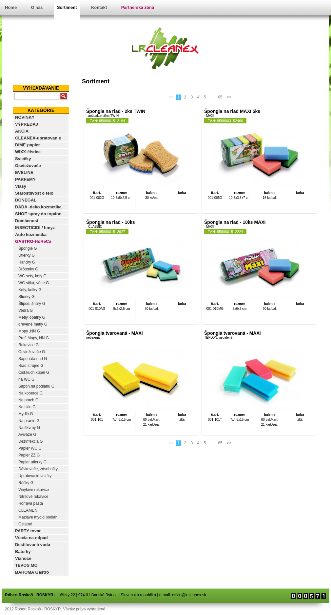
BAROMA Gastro (32, 572)
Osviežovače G (31, 352)
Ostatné (25, 524)
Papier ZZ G (29, 455)
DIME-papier (27, 144)
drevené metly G (32, 324)
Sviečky (23, 158)
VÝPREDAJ (26, 124)
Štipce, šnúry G (31, 303)
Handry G (26, 262)
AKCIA (22, 131)
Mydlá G (25, 414)
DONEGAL (25, 200)
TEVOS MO (26, 565)
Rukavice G (28, 345)
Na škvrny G (29, 427)
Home (11, 7)
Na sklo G (27, 407)
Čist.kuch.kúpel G (33, 372)
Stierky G (26, 296)
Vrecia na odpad (31, 537)
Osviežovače (28, 165)
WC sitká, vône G (33, 283)
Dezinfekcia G (30, 441)
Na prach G (28, 400)
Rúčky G (25, 482)
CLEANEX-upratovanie (38, 138)
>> (229, 97)
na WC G (26, 379)
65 (220, 97)
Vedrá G (25, 310)
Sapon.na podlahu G (36, 386)
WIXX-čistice (28, 151)
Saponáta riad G (32, 358)
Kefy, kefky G (29, 289)
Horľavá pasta (30, 503)
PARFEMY (25, 179)
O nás (37, 7)
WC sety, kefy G (32, 276)
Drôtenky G (28, 269)
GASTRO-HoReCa (33, 241)
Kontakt (99, 7)
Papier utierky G (32, 462)
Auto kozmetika (31, 234)
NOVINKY (24, 117)
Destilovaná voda (32, 544)
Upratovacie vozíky (34, 476)
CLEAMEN (27, 510)
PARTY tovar (28, 530)
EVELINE (24, 172)
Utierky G (26, 255)
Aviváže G (27, 434)
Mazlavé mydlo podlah (37, 517)
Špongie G (27, 248)
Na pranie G (29, 420)
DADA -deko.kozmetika (38, 206)
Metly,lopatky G (31, 317)
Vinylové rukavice (33, 489)
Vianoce (23, 558)
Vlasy (20, 186)
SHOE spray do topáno (38, 213)
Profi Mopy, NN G (33, 338)
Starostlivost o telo (34, 193)
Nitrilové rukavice (33, 496)
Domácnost (26, 220)
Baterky (23, 551)
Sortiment (67, 7)
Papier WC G (30, 448)
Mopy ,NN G (29, 331)
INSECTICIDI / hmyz (35, 227)
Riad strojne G (31, 365)
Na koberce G (30, 393)
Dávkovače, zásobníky (38, 469)
